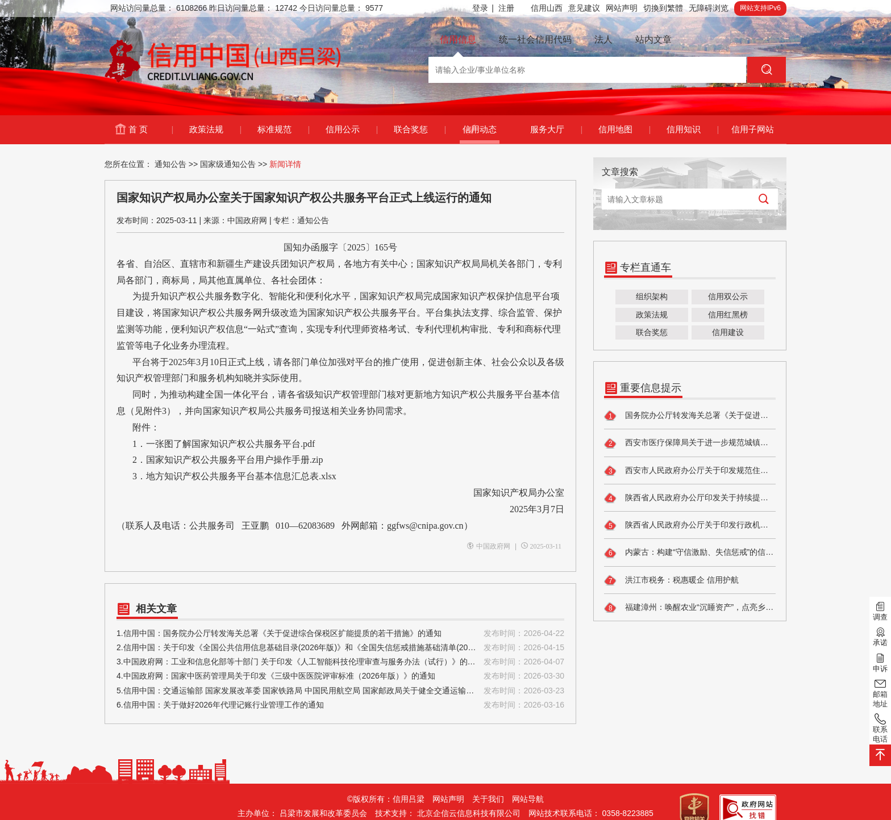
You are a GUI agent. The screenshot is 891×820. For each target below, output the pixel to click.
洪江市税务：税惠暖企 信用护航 (671, 580)
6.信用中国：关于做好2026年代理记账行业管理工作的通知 (340, 705)
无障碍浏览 (708, 7)
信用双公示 (728, 296)
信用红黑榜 (728, 314)
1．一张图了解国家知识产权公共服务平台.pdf (223, 444)
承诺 (880, 636)
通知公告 (170, 164)
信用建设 (728, 332)
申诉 (880, 661)
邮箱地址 (880, 692)
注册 (506, 7)
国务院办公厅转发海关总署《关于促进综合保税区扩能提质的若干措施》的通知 (690, 415)
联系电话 (880, 727)
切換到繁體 (663, 7)
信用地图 (624, 129)
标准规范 (283, 129)
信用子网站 (752, 129)
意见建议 (584, 7)
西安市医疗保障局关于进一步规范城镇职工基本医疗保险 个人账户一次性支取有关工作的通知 (690, 443)
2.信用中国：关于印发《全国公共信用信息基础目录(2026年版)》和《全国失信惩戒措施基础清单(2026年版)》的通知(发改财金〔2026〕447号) (340, 648)
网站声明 (622, 7)
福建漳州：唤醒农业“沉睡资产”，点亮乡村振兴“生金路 (690, 607)
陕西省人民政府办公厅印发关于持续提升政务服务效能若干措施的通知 (690, 498)
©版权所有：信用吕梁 (385, 799)
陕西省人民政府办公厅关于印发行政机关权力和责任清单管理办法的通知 (690, 525)
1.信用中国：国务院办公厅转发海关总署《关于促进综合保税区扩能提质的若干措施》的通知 (340, 633)
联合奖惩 (420, 129)
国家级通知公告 (228, 164)
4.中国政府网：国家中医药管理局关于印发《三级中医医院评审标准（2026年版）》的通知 (340, 676)
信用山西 (547, 7)
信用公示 (351, 129)
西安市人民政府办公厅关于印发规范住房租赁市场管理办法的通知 (690, 471)
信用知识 (692, 129)
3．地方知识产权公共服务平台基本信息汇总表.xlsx (226, 476)
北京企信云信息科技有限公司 (469, 813)
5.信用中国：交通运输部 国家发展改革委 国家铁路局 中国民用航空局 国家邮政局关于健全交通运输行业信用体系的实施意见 (340, 691)
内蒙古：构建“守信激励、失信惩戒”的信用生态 (690, 553)
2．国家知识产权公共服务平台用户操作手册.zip (219, 460)
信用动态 (480, 129)
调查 (880, 610)
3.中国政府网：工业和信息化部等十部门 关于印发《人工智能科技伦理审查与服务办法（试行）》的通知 (340, 662)
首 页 (150, 129)
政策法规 (215, 129)
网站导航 (528, 799)
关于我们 (488, 799)
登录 (483, 8)
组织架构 (652, 296)
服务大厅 (556, 129)
